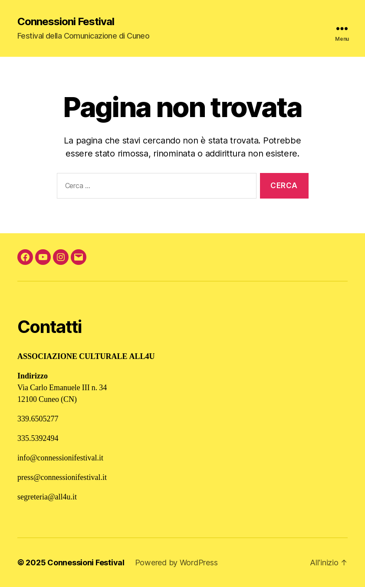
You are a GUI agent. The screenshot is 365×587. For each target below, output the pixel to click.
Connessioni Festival (65, 21)
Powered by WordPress (176, 562)
